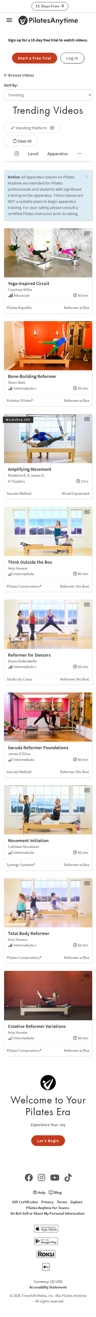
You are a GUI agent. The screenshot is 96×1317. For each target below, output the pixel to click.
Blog (55, 1192)
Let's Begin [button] (48, 1140)
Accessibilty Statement (48, 1287)
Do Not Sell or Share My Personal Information (47, 1213)
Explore (76, 1201)
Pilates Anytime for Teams (47, 1207)
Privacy (47, 1201)
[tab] (16, 153)
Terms (62, 1201)
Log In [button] (72, 58)
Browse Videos (19, 75)
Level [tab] (33, 154)
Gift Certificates (25, 1201)
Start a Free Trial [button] (34, 58)
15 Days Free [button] (50, 6)
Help (39, 1192)
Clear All (20, 141)
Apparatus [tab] (57, 154)
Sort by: (11, 85)
